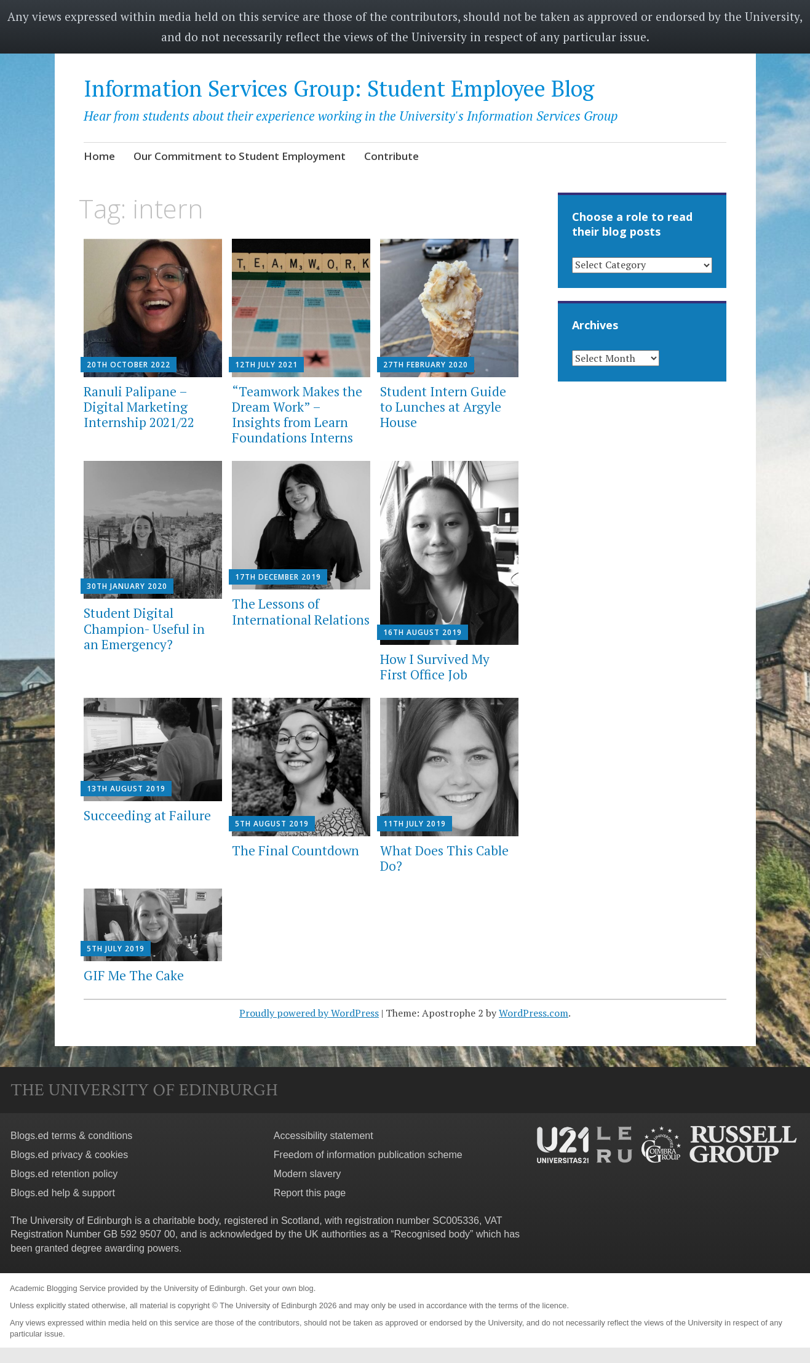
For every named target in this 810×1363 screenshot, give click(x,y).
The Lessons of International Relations (301, 611)
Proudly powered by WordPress (309, 1013)
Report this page (310, 1193)
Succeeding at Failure (147, 815)
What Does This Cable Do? (444, 858)
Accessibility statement (323, 1135)
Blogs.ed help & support (62, 1193)
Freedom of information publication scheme (368, 1154)
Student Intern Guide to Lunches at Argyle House (443, 407)
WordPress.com (533, 1013)
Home (99, 156)
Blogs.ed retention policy (63, 1174)
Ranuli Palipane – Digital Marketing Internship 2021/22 (139, 407)
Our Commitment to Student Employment (239, 156)
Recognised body (432, 1234)
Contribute (391, 156)
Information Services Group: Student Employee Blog (339, 88)
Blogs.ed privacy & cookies (69, 1154)
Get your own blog (282, 1288)
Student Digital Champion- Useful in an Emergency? (144, 628)
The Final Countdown (295, 850)
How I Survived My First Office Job (435, 666)
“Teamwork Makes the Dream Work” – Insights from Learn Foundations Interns (297, 415)
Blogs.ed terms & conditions (71, 1135)
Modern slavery (307, 1174)
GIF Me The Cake (134, 975)
